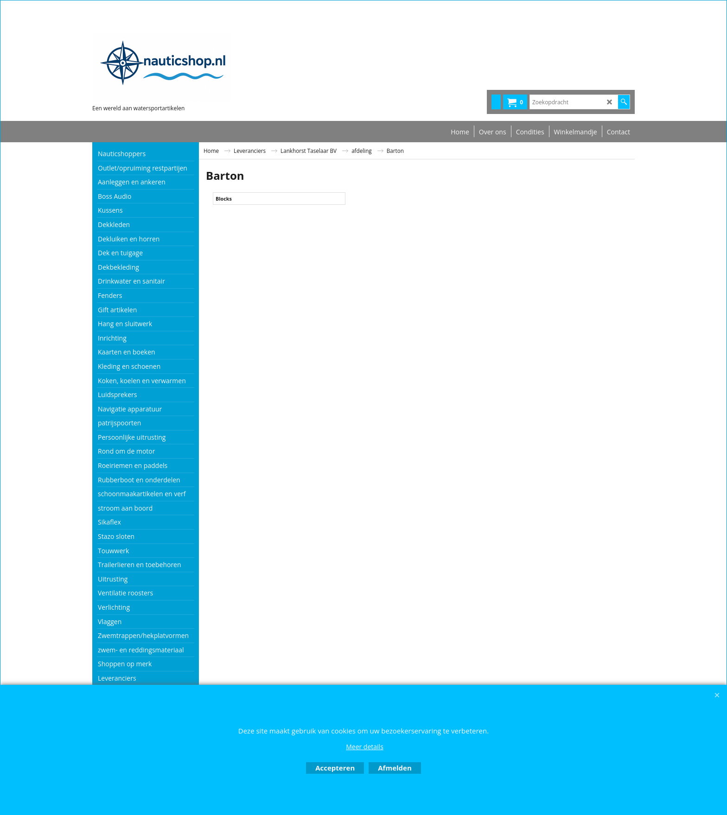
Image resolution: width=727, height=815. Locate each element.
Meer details (364, 746)
